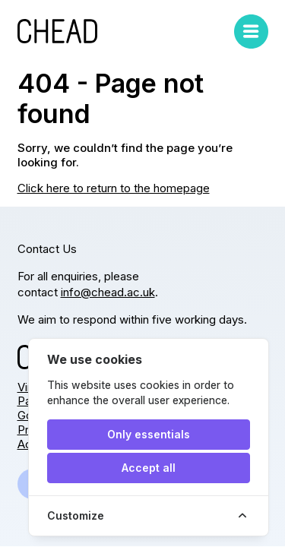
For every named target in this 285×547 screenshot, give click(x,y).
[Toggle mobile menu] (251, 31)
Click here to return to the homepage (113, 188)
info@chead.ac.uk (108, 292)
